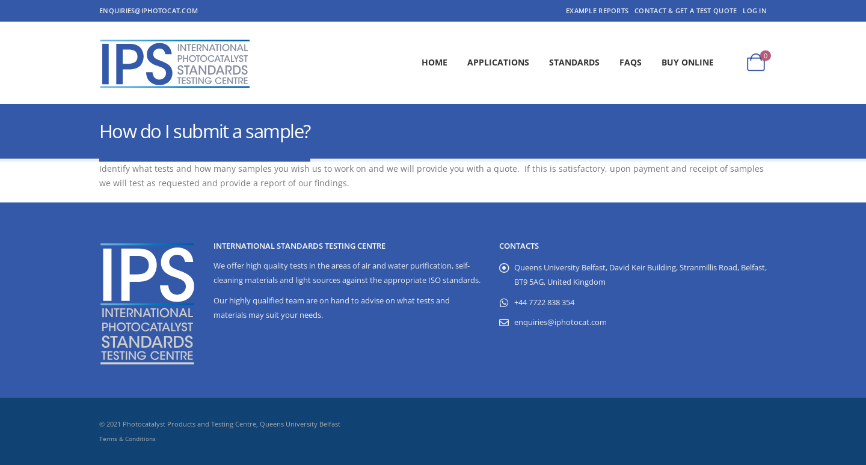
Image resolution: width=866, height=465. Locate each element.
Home (434, 62)
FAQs (630, 62)
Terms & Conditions (127, 438)
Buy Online (688, 62)
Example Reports (597, 10)
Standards (574, 62)
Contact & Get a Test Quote (685, 10)
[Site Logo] (174, 63)
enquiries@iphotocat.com (148, 10)
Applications (498, 62)
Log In (755, 10)
